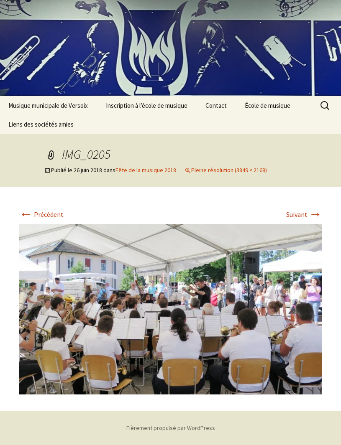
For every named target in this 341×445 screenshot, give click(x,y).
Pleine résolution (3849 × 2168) (229, 170)
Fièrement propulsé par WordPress (170, 428)
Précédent (41, 214)
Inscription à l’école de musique (146, 105)
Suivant (304, 214)
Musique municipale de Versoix (48, 105)
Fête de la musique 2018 (145, 170)
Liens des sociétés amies (41, 124)
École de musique (267, 105)
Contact (216, 105)
